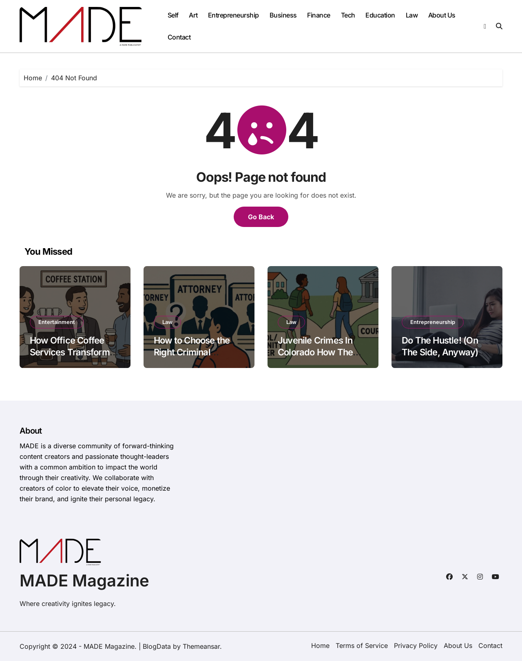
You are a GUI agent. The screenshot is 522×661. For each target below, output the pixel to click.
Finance (318, 15)
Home (320, 645)
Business (283, 15)
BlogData (157, 646)
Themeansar (201, 646)
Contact (179, 37)
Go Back (261, 217)
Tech (348, 15)
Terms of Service (362, 645)
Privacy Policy (416, 645)
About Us (442, 15)
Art (193, 15)
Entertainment (56, 322)
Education (380, 15)
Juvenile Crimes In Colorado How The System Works (315, 352)
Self (173, 15)
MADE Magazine (84, 580)
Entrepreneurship (233, 15)
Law (412, 15)
